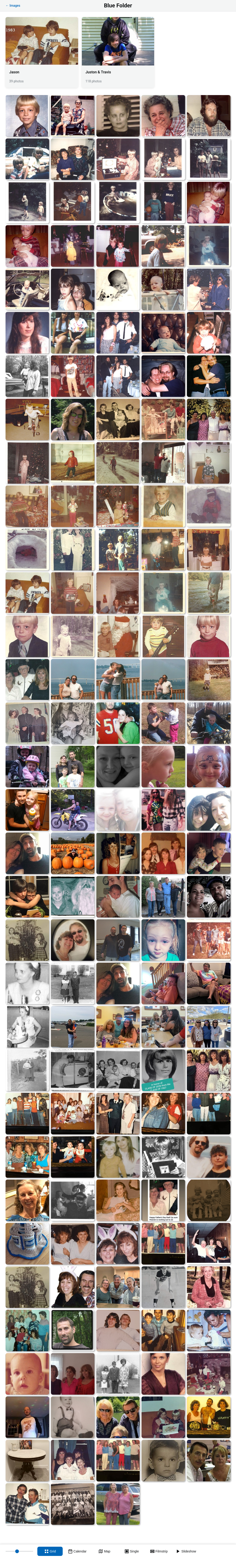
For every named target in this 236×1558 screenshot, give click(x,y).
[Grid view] (50, 1551)
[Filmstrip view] (158, 1551)
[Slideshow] (186, 1551)
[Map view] (104, 1551)
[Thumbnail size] (19, 1551)
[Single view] (131, 1551)
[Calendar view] (77, 1551)
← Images (13, 5)
